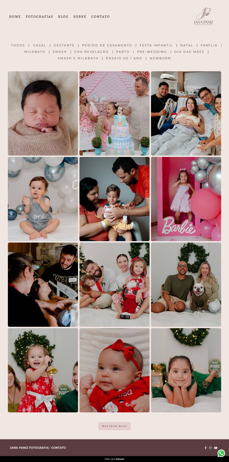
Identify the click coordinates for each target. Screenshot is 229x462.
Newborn (160, 58)
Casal (39, 45)
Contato (58, 447)
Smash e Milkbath (78, 58)
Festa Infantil (156, 45)
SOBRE (79, 16)
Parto (123, 52)
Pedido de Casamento (107, 45)
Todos (18, 45)
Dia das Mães (189, 52)
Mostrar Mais (114, 426)
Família (209, 45)
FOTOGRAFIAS (39, 16)
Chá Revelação (91, 52)
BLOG (63, 16)
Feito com (114, 459)
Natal (186, 45)
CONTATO (100, 16)
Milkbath (34, 52)
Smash (60, 52)
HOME (15, 16)
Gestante (64, 45)
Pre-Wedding (152, 52)
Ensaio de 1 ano (124, 58)
